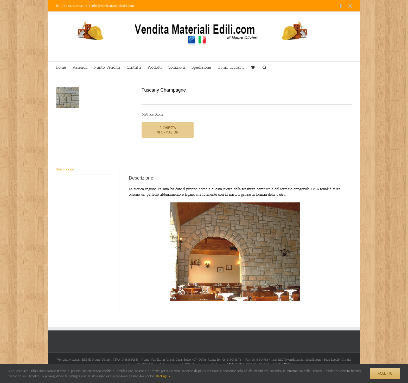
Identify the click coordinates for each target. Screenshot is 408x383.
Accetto (385, 373)
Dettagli (163, 376)
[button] (264, 67)
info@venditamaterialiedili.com (112, 6)
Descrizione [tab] (65, 169)
